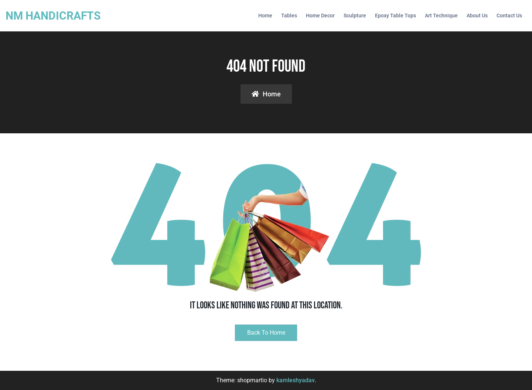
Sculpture (355, 15)
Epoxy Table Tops (395, 15)
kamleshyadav (295, 380)
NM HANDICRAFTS (53, 15)
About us (477, 15)
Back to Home (266, 332)
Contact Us (509, 15)
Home (265, 15)
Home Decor (320, 15)
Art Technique (441, 15)
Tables (289, 15)
